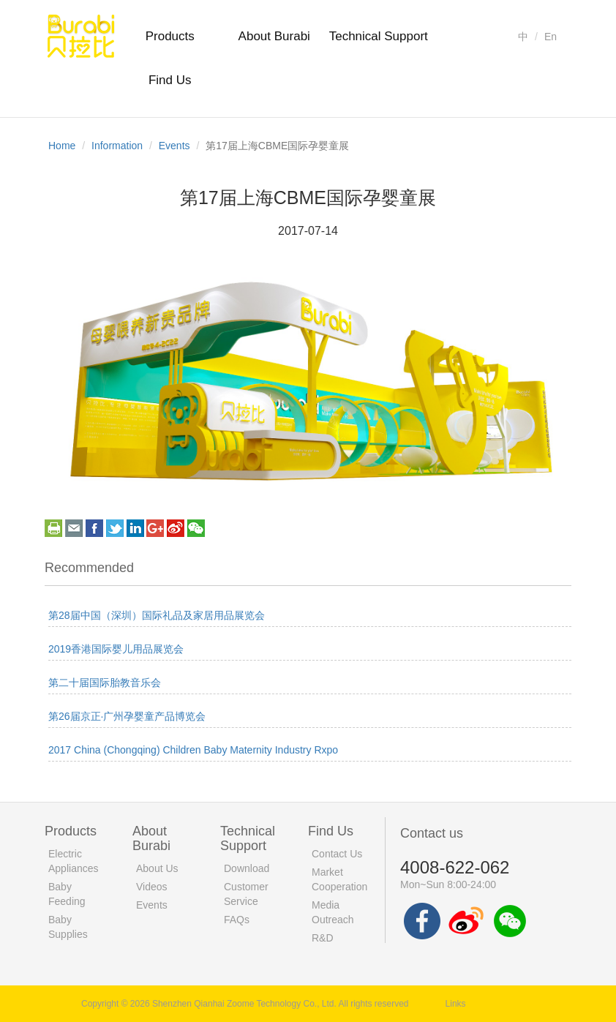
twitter (115, 528)
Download (246, 868)
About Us (157, 868)
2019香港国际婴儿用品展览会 (116, 649)
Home (61, 145)
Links (456, 1004)
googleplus (155, 528)
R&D (323, 938)
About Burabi (274, 36)
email (74, 528)
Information (117, 145)
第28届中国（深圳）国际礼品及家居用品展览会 (156, 615)
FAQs (236, 919)
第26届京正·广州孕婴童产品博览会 (127, 716)
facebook (94, 528)
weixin (196, 528)
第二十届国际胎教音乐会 (104, 682)
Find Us (170, 80)
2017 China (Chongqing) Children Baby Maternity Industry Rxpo (193, 750)
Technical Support (378, 36)
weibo (175, 528)
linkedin (135, 528)
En (550, 36)
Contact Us (337, 854)
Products (170, 36)
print (53, 528)
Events (174, 145)
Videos (152, 887)
